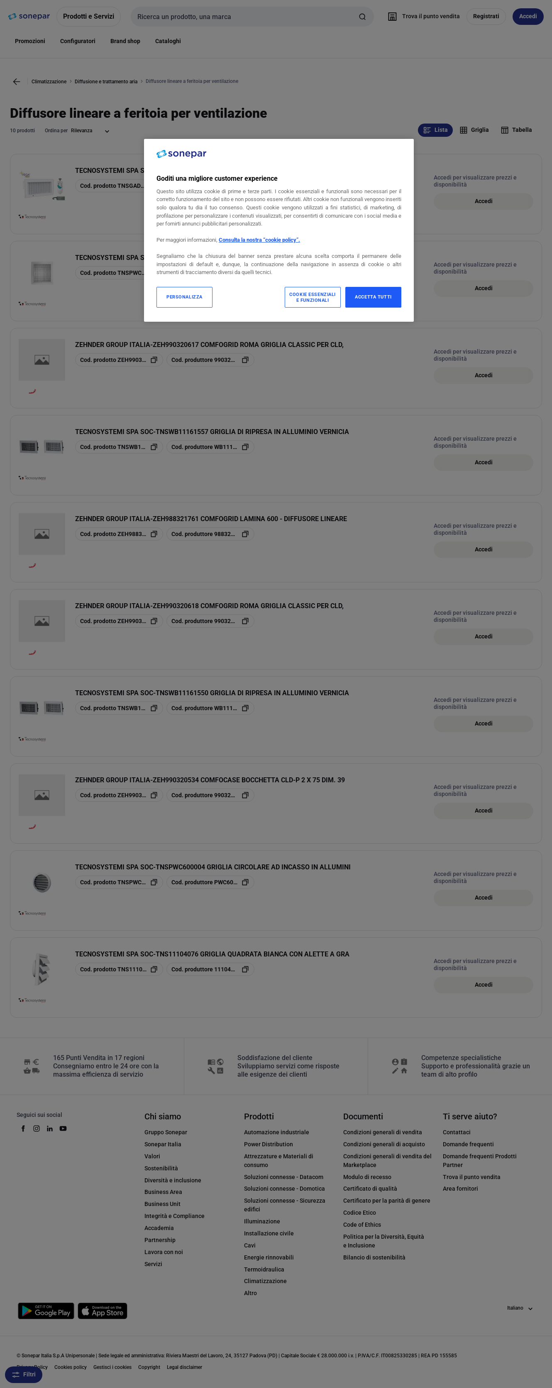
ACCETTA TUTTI (373, 297)
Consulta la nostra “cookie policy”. (259, 240)
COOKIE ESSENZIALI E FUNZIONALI (312, 297)
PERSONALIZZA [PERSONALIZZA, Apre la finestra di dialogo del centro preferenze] (184, 297)
